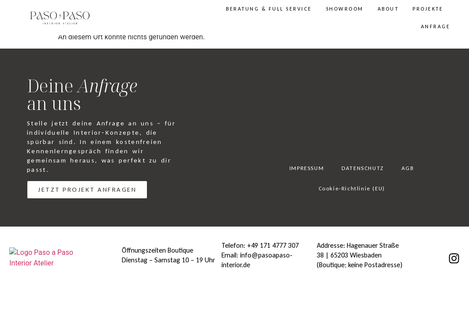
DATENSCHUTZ (362, 168)
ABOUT (388, 9)
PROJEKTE (428, 9)
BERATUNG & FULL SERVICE (269, 9)
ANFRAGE (435, 26)
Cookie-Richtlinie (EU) (352, 188)
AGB (407, 168)
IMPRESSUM (306, 168)
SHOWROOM (345, 9)
